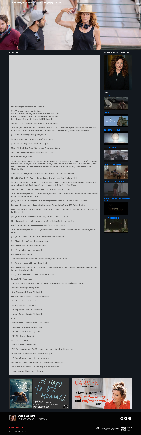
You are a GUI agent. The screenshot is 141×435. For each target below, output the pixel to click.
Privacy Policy (14, 428)
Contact (58, 2)
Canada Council (108, 429)
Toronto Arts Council (126, 429)
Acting (39, 2)
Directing (30, 2)
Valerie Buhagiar (17, 2)
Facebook (125, 418)
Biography (48, 2)
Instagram (129, 418)
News (21, 428)
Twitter (121, 418)
